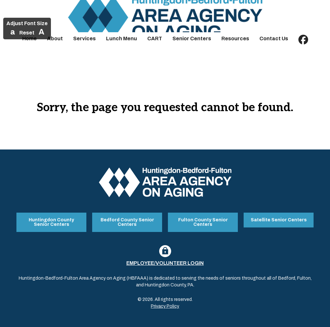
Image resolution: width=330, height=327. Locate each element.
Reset (26, 32)
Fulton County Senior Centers (203, 221)
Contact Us (273, 38)
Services (84, 38)
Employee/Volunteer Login (165, 262)
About (55, 38)
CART (154, 38)
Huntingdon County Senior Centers (51, 221)
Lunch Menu (121, 38)
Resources (235, 38)
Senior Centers (191, 38)
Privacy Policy (165, 305)
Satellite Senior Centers (279, 219)
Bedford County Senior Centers (127, 221)
